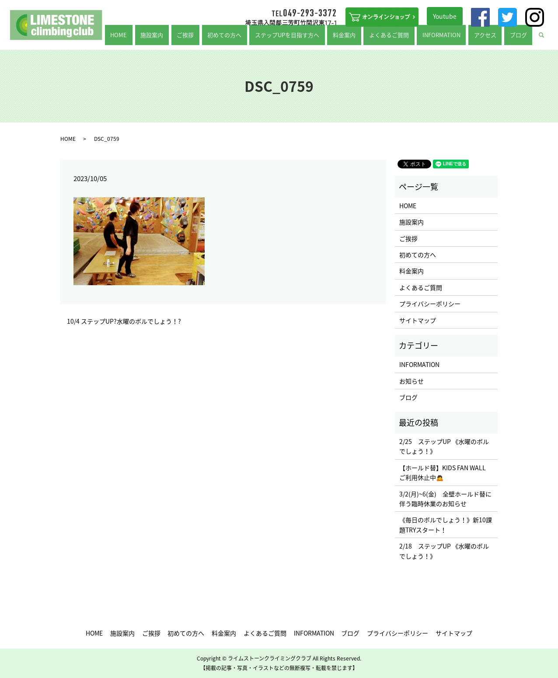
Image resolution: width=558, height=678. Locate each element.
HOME (168, 38)
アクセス (494, 38)
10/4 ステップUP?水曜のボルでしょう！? (124, 321)
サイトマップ (417, 320)
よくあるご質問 (408, 38)
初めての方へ (256, 38)
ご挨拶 (222, 38)
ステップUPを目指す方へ (315, 38)
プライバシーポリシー (429, 303)
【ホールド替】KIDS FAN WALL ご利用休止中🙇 (445, 472)
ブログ (521, 38)
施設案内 (195, 38)
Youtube (445, 16)
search (547, 38)
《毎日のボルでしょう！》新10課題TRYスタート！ (445, 524)
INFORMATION (456, 38)
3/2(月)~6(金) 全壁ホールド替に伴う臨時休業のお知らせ (445, 498)
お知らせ (411, 381)
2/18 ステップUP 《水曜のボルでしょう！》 (444, 551)
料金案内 (368, 38)
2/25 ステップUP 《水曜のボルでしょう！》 (444, 446)
